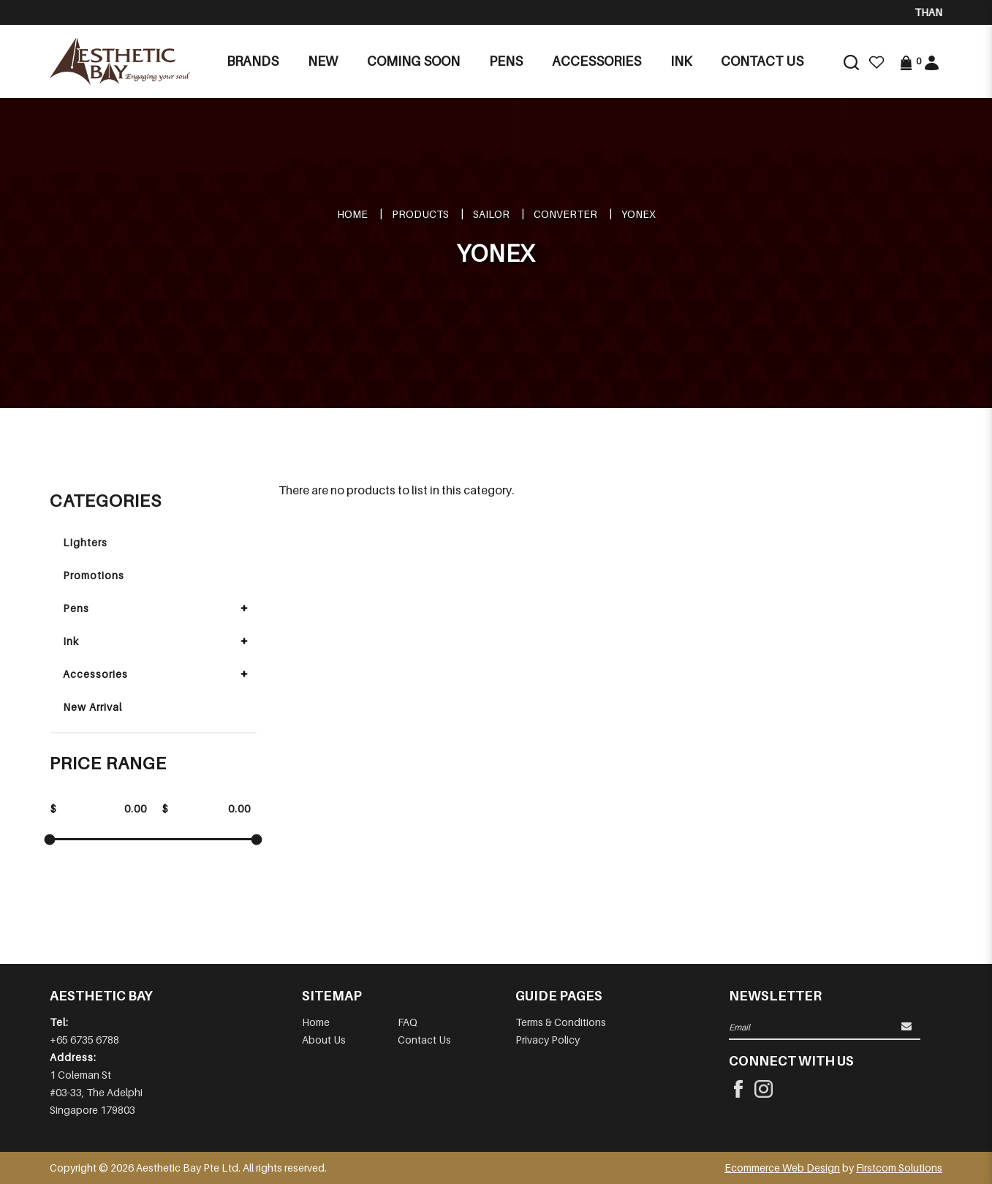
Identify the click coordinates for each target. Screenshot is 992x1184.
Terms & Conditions (560, 1022)
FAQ (407, 1022)
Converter (565, 214)
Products (420, 214)
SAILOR (491, 214)
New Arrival (92, 707)
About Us (324, 1039)
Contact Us (424, 1039)
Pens (76, 608)
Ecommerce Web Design (782, 1167)
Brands (253, 61)
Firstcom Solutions (899, 1167)
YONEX (638, 214)
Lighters (85, 542)
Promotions (93, 575)
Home (352, 214)
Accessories (95, 674)
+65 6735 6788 (84, 1039)
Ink (71, 641)
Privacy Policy (547, 1039)
